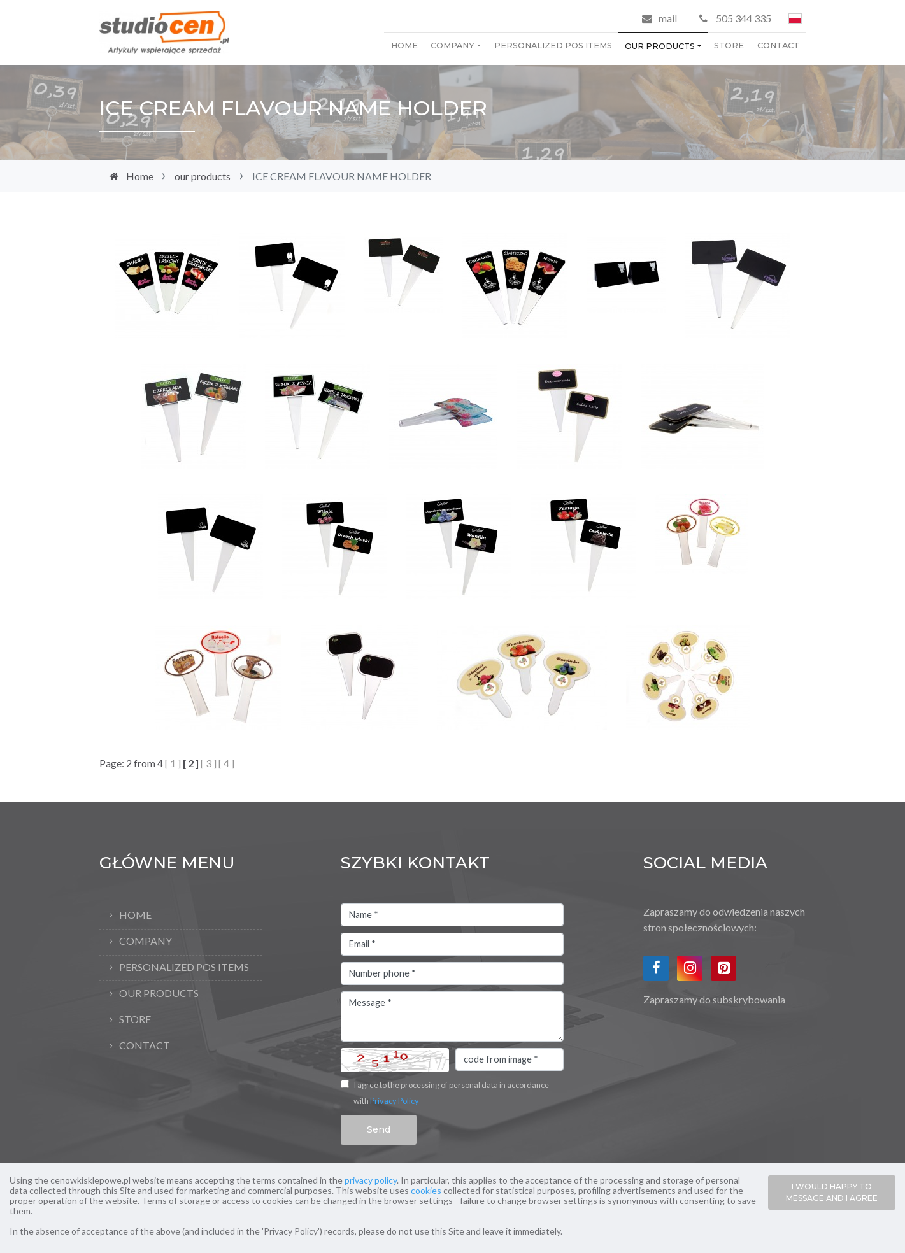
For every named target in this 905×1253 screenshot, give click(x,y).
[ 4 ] (226, 763)
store (729, 45)
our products (660, 46)
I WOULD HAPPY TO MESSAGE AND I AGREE (832, 1192)
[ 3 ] (209, 763)
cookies (426, 1190)
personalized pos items (553, 45)
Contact (778, 45)
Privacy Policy (394, 1101)
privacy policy (371, 1180)
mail (668, 18)
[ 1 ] (173, 763)
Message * (452, 1016)
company (452, 45)
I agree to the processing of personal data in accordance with (451, 1093)
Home (404, 45)
